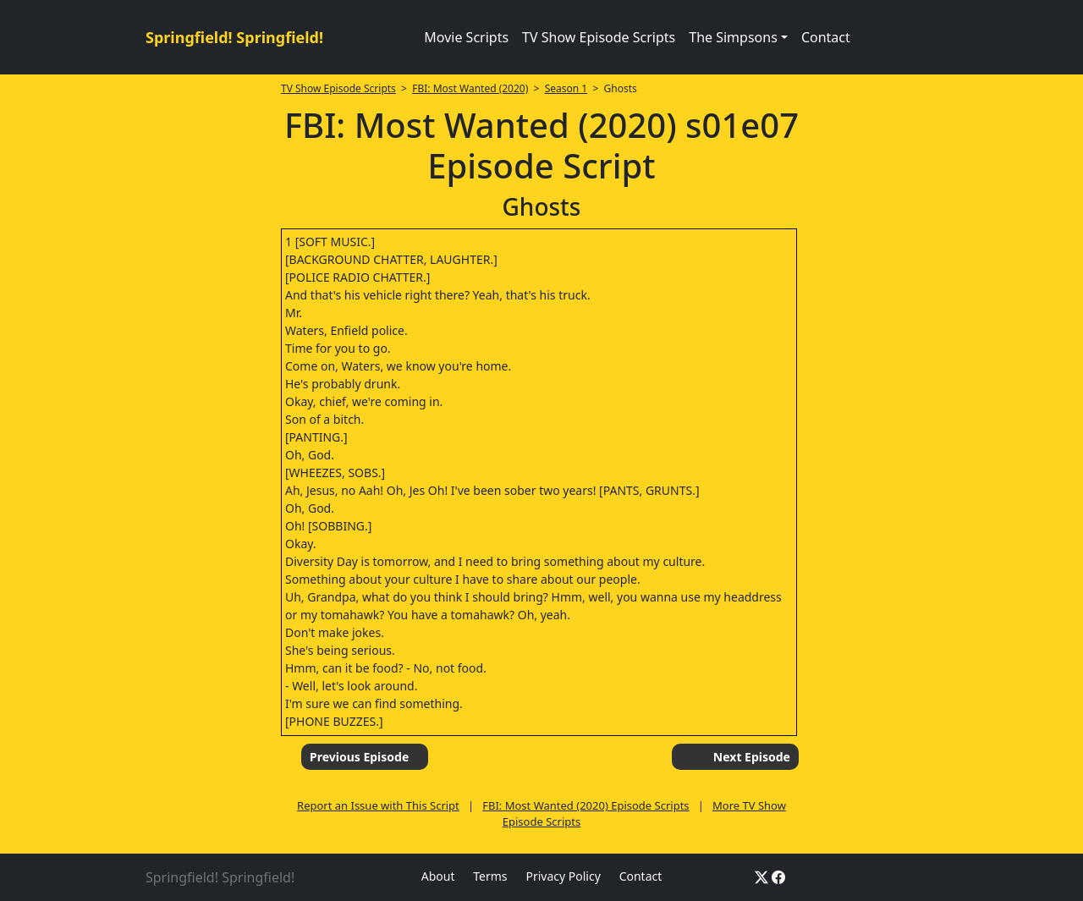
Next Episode (751, 757)
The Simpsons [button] (733, 37)
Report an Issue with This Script (378, 805)
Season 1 (566, 88)
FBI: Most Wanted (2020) (470, 88)
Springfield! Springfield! (234, 37)
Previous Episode (359, 757)
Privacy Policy (562, 876)
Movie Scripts (466, 37)
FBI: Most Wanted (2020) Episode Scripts (585, 805)
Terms (490, 876)
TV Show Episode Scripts (598, 37)
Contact (825, 37)
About (438, 876)
